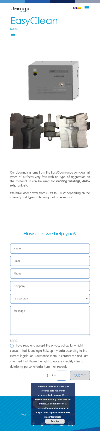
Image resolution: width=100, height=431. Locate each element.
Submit (80, 375)
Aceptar (54, 421)
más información (52, 417)
